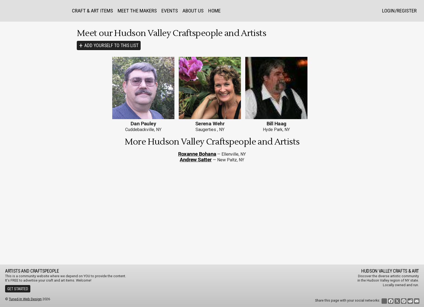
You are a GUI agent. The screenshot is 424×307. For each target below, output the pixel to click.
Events (169, 11)
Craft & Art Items (92, 11)
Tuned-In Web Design (25, 299)
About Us (193, 11)
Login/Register (399, 11)
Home (214, 11)
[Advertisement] (212, 214)
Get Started (17, 289)
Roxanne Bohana (197, 154)
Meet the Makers (137, 11)
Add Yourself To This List (111, 45)
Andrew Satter (196, 159)
